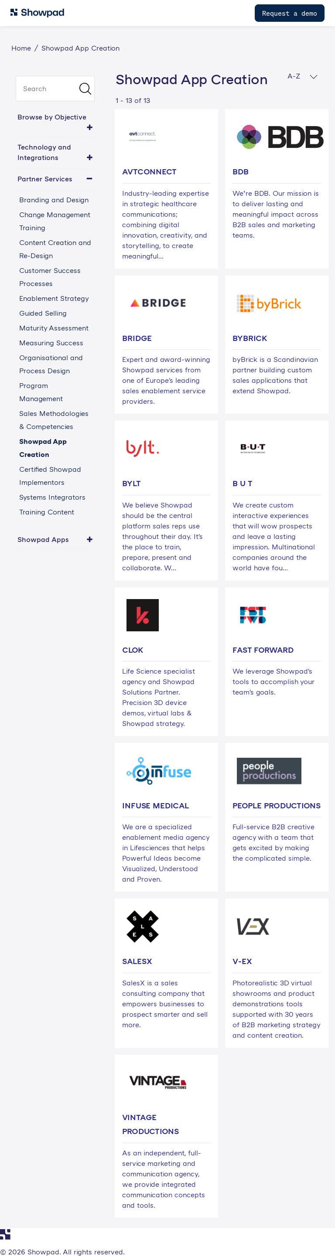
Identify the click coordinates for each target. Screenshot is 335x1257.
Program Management (41, 392)
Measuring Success (51, 342)
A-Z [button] (302, 76)
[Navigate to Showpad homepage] (37, 13)
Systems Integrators (52, 497)
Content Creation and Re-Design (55, 249)
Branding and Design (54, 199)
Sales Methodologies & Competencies (54, 420)
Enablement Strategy (54, 298)
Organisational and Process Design (51, 364)
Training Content (46, 512)
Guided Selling (43, 313)
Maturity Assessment (54, 328)
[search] (55, 88)
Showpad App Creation (43, 448)
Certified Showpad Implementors (50, 476)
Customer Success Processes (50, 277)
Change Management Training (54, 221)
